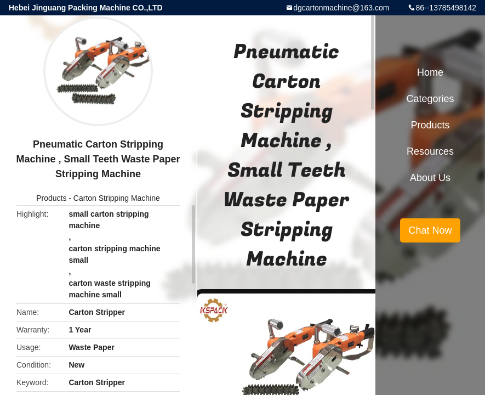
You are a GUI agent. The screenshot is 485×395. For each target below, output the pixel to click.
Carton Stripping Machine (116, 198)
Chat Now (430, 230)
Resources (430, 151)
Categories (430, 98)
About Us (430, 177)
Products (51, 198)
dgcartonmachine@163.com (341, 7)
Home (430, 72)
